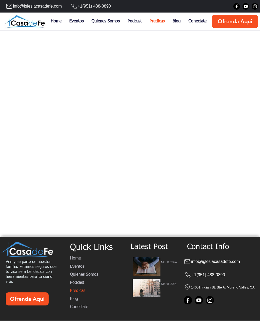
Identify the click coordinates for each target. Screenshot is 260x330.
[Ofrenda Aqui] (235, 21)
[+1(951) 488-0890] (88, 6)
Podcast (77, 283)
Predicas (77, 291)
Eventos (77, 266)
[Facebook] (236, 6)
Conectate (79, 307)
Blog (74, 299)
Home (75, 258)
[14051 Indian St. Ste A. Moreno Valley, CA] (221, 287)
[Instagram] (255, 6)
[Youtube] (245, 6)
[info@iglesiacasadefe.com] (32, 6)
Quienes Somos (84, 275)
